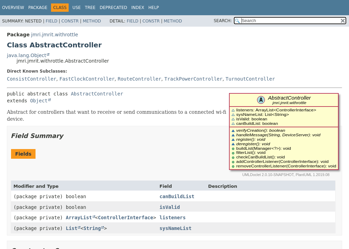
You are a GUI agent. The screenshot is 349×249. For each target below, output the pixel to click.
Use (76, 7)
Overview (13, 7)
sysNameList (176, 228)
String (92, 228)
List (72, 228)
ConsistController (31, 79)
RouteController (139, 79)
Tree (90, 7)
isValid (170, 207)
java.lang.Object (26, 55)
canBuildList (177, 196)
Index (137, 7)
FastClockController (86, 79)
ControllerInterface (125, 217)
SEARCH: (223, 20)
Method (92, 21)
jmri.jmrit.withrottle (54, 34)
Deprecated (113, 7)
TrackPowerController (193, 79)
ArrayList (79, 217)
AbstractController (97, 93)
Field (51, 21)
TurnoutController (250, 79)
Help (153, 7)
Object (39, 100)
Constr (70, 21)
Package (37, 7)
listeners (173, 217)
